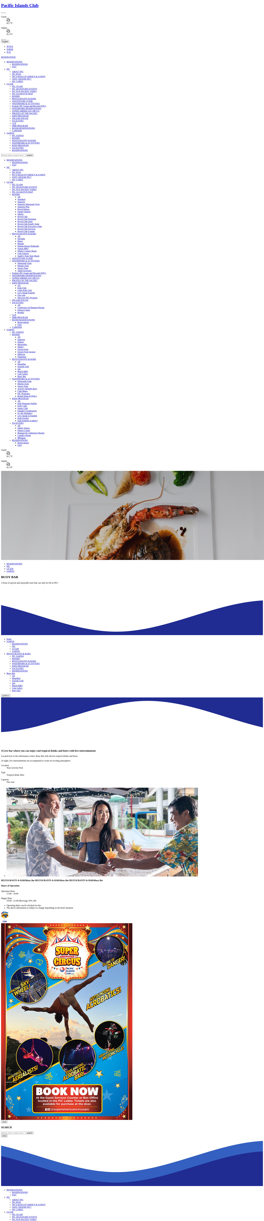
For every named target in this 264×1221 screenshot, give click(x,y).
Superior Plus (23, 207)
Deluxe (20, 342)
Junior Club (22, 408)
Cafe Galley (22, 374)
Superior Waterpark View (28, 204)
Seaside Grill (23, 366)
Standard (21, 199)
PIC (8, 69)
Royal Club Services (26, 229)
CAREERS (17, 131)
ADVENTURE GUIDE (22, 101)
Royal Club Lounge (26, 231)
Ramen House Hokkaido (28, 246)
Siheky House (23, 428)
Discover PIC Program (27, 298)
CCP (14, 123)
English (5, 42)
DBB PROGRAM (20, 126)
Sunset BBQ (22, 248)
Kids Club (21, 288)
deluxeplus (22, 344)
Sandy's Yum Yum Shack (28, 256)
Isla (19, 369)
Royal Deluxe (23, 209)
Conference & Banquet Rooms (30, 307)
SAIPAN (10, 133)
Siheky (20, 214)
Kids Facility (23, 418)
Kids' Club (22, 406)
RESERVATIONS (14, 62)
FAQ (14, 67)
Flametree (21, 357)
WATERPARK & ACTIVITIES (26, 103)
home (9, 639)
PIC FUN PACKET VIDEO (24, 91)
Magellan (21, 364)
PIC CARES (17, 81)
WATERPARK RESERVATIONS (26, 108)
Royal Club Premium (26, 219)
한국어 (10, 46)
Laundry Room (24, 435)
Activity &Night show (27, 389)
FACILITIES (18, 121)
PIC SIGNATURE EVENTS (24, 89)
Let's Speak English (26, 293)
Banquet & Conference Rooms (30, 433)
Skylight (21, 239)
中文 (9, 52)
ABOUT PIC (18, 71)
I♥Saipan (21, 438)
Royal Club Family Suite (28, 224)
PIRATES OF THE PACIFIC (24, 113)
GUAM (10, 84)
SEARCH (6, 1127)
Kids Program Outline (27, 403)
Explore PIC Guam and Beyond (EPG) (29, 106)
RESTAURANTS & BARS (24, 99)
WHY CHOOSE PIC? (21, 79)
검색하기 (5, 696)
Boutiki (20, 312)
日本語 (10, 49)
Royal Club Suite (25, 221)
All (18, 197)
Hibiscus (21, 354)
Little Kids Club (24, 290)
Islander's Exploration (27, 411)
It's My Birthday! (25, 413)
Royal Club (22, 216)
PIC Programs (23, 393)
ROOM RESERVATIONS (23, 128)
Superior (21, 202)
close (4, 1122)
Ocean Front (22, 349)
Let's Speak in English (27, 416)
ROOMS (16, 96)
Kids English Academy (27, 421)
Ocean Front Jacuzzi (26, 352)
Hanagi (20, 243)
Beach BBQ (22, 371)
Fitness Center (23, 310)
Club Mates (22, 391)
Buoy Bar (21, 376)
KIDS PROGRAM (20, 116)
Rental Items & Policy (27, 396)
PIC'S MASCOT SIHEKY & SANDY (29, 76)
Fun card (21, 295)
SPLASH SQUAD (20, 118)
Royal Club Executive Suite (29, 226)
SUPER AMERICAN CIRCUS (25, 111)
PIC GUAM (17, 86)
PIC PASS (16, 74)
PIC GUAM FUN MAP (22, 94)
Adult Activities (24, 271)
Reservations (23, 322)
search (29, 155)
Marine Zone (23, 266)
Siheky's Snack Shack (27, 251)
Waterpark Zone (24, 263)
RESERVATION (8, 57)
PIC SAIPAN (18, 135)
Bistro (20, 241)
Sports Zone (22, 268)
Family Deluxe (24, 212)
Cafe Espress (23, 253)
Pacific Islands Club (20, 5)
